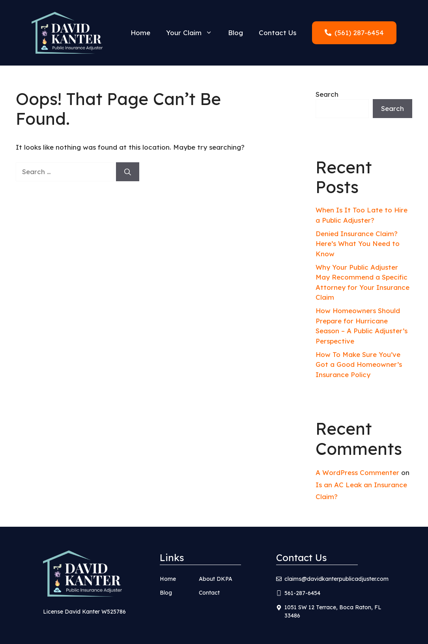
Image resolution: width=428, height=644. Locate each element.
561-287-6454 (302, 593)
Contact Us (277, 32)
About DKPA (215, 578)
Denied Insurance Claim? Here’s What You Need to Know (358, 243)
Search (327, 94)
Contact (209, 592)
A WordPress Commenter (357, 472)
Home (140, 32)
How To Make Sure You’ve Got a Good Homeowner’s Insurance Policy (359, 364)
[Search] (127, 171)
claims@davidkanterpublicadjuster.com (336, 578)
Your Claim (193, 33)
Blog (235, 32)
